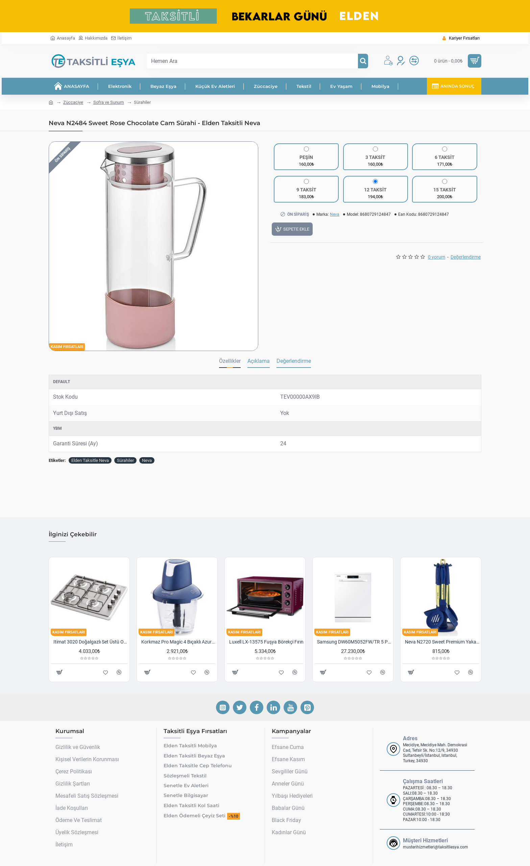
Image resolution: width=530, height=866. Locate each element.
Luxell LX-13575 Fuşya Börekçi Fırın (266, 629)
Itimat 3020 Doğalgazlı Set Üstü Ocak (90, 629)
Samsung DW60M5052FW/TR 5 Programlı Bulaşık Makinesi (354, 629)
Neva (334, 214)
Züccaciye (73, 102)
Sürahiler (125, 460)
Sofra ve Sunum (108, 102)
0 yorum (436, 259)
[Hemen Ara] (363, 61)
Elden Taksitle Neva (90, 460)
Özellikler (230, 361)
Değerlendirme (466, 259)
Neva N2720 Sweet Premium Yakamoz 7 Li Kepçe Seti (442, 629)
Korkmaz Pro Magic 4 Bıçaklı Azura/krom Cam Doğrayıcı (178, 629)
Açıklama (258, 361)
